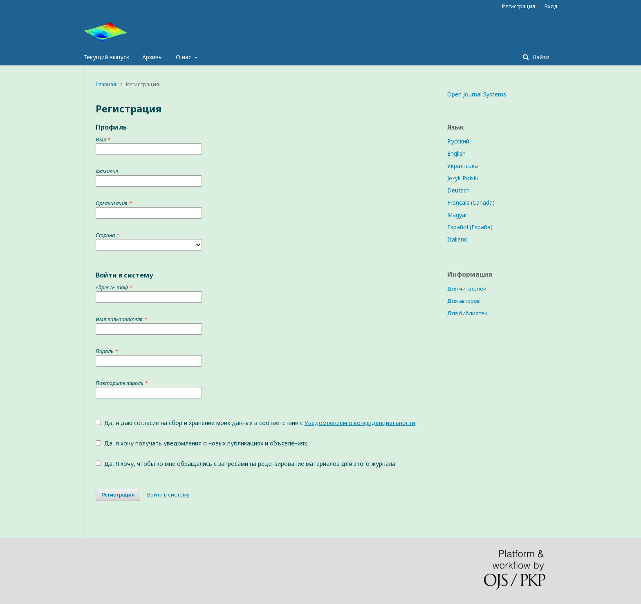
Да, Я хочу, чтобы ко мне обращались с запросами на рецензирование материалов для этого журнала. (246, 464)
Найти (540, 57)
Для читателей (466, 288)
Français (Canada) (471, 202)
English (456, 153)
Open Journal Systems (476, 94)
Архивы (152, 57)
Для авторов (463, 300)
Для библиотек (467, 313)
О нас (184, 57)
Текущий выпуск (106, 57)
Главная (106, 84)
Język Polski (462, 178)
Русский (458, 141)
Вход (551, 6)
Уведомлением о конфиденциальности (360, 423)
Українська (462, 166)
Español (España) (470, 227)
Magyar (457, 215)
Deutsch (458, 190)
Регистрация (518, 6)
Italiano (457, 239)
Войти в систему (168, 494)
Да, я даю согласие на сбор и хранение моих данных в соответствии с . (256, 423)
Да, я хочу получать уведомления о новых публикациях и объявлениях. (202, 443)
